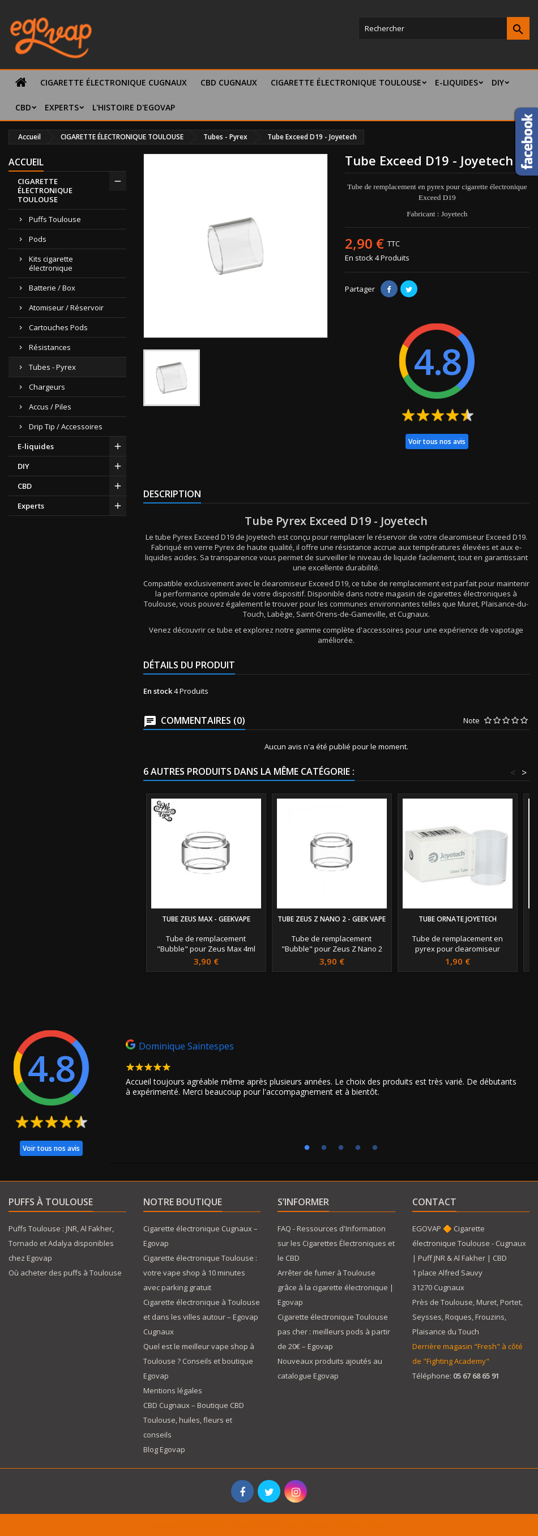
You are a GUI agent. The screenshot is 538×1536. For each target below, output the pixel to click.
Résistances (50, 347)
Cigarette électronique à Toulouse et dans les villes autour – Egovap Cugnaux (201, 1317)
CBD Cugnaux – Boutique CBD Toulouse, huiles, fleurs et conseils (193, 1420)
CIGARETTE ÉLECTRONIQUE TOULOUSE (346, 82)
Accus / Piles (50, 407)
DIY (498, 82)
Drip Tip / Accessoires (66, 426)
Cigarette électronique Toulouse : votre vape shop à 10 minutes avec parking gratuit (200, 1272)
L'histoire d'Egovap (133, 107)
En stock (359, 258)
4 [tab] (358, 1148)
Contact (434, 1202)
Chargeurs (47, 387)
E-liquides (456, 82)
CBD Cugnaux (228, 82)
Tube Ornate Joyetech (458, 919)
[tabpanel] (323, 1071)
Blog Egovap (164, 1449)
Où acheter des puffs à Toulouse (65, 1273)
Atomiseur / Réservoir (66, 307)
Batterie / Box (52, 288)
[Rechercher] (444, 28)
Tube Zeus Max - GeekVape (206, 919)
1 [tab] (307, 1148)
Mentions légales (172, 1390)
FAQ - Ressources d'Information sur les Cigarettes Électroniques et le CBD (336, 1243)
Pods (37, 239)
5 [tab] (375, 1148)
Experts (62, 107)
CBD (23, 107)
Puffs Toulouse (55, 219)
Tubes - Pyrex (52, 367)
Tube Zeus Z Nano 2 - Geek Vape (331, 919)
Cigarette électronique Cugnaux (113, 82)
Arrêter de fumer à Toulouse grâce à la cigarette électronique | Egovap (335, 1287)
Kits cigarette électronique (51, 263)
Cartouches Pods (58, 327)
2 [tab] (324, 1148)
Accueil (26, 162)
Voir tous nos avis (437, 441)
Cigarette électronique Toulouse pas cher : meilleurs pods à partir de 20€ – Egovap (333, 1331)
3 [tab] (341, 1148)
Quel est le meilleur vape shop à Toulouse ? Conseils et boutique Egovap (198, 1361)
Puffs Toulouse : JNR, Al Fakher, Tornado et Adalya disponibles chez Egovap (61, 1243)
